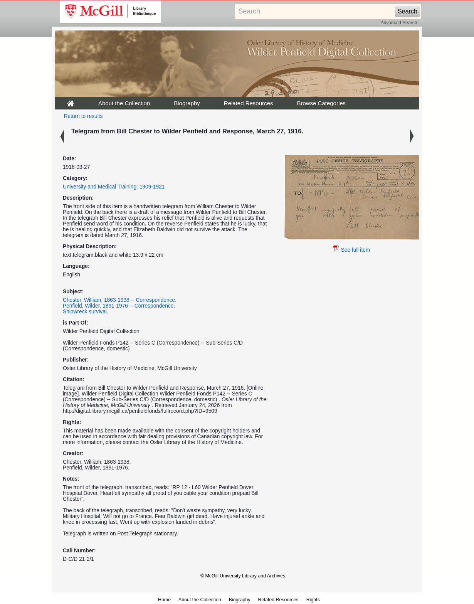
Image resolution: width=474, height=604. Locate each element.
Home (164, 599)
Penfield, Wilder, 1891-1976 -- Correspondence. (119, 306)
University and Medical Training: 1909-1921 (114, 187)
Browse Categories (321, 103)
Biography (187, 103)
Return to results (83, 116)
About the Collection (124, 103)
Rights (313, 599)
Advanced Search (399, 22)
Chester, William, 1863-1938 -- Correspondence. (119, 300)
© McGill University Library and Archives (242, 576)
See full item (351, 250)
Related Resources (248, 103)
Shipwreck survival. (85, 312)
